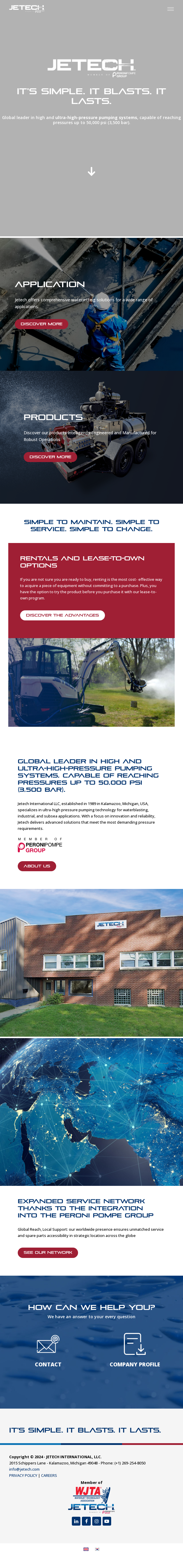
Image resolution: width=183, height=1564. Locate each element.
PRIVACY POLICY (23, 1475)
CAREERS (49, 1475)
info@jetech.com (24, 1469)
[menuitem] (86, 1549)
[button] (170, 9)
